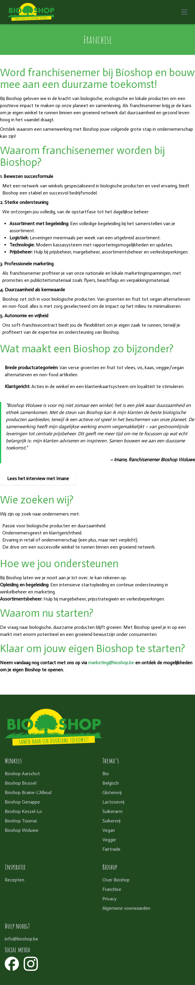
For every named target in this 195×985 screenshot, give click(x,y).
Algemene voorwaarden (126, 908)
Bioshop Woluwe (21, 830)
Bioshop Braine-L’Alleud (28, 792)
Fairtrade (111, 849)
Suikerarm (112, 811)
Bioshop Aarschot (22, 773)
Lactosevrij (113, 802)
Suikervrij (111, 821)
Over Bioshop (116, 880)
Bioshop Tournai (21, 821)
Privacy (109, 898)
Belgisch (110, 783)
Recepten (14, 880)
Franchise (111, 889)
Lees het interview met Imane (38, 478)
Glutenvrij (112, 792)
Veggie (109, 839)
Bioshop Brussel (20, 783)
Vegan (108, 830)
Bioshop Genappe (22, 802)
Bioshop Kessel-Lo (23, 811)
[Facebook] (12, 964)
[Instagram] (31, 964)
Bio (105, 773)
